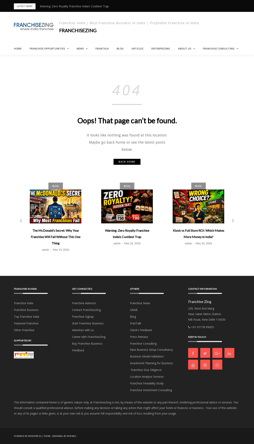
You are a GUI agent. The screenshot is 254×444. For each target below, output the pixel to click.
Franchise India (23, 303)
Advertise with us (83, 330)
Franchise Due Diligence (146, 370)
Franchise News (140, 303)
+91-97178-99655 (201, 327)
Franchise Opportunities (47, 48)
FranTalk (102, 48)
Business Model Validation (147, 356)
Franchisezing (77, 30)
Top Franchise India (26, 316)
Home (18, 48)
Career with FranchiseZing (88, 337)
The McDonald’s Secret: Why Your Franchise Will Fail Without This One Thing (55, 237)
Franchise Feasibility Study (147, 383)
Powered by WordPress (27, 436)
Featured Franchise (26, 323)
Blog (120, 48)
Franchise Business (26, 310)
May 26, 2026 (132, 243)
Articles (137, 48)
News (80, 48)
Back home (127, 161)
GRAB (134, 310)
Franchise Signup (83, 316)
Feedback (78, 350)
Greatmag (57, 436)
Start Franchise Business (88, 323)
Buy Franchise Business (87, 343)
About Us (184, 48)
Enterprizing (160, 48)
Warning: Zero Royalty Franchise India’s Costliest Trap (74, 6)
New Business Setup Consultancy (151, 350)
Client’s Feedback (141, 330)
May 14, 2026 (61, 249)
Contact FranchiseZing (86, 310)
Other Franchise (24, 330)
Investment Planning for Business (151, 363)
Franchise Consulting (219, 48)
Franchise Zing (199, 301)
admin (45, 249)
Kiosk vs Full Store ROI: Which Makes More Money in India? (198, 234)
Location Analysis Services (147, 376)
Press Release (139, 337)
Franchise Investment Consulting (151, 390)
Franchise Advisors (84, 303)
